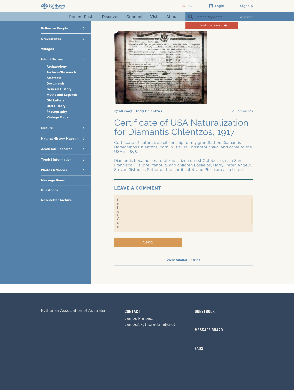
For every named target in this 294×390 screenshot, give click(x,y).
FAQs (199, 349)
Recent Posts (81, 16)
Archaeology (57, 66)
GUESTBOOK (205, 312)
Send (148, 242)
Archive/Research (61, 72)
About (172, 16)
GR (190, 6)
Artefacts (54, 78)
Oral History (56, 106)
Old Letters (55, 100)
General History (59, 89)
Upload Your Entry (211, 25)
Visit (154, 16)
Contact (132, 312)
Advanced (246, 17)
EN (184, 6)
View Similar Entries (183, 260)
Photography (57, 111)
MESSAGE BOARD (209, 330)
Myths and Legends (62, 95)
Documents (56, 83)
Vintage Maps (57, 117)
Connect (134, 16)
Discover (110, 16)
